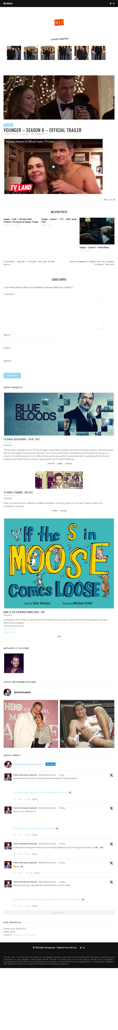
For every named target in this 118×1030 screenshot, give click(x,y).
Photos (51, 464)
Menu (9, 3)
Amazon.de (9, 632)
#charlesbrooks (36, 828)
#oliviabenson (52, 899)
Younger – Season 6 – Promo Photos (94, 247)
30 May (62, 808)
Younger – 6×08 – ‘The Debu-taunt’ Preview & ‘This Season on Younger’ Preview (21, 220)
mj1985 (25, 134)
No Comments (38, 134)
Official (68, 464)
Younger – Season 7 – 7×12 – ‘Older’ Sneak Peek (58, 220)
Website (8, 361)
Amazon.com (10, 629)
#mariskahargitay (21, 792)
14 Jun (61, 775)
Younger (8, 125)
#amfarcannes (66, 899)
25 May (62, 843)
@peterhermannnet (47, 775)
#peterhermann (37, 792)
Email (7, 348)
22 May (62, 862)
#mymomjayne (52, 792)
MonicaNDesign (71, 947)
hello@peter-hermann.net (24, 934)
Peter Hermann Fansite (25, 774)
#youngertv (49, 828)
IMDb (60, 464)
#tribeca (63, 792)
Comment (9, 294)
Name (8, 335)
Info (59, 636)
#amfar (77, 899)
